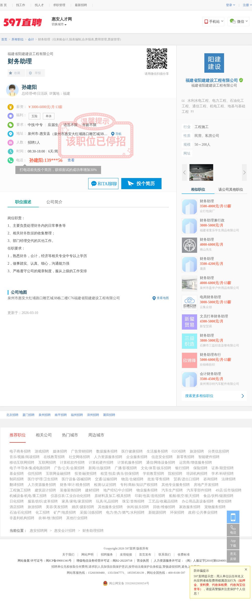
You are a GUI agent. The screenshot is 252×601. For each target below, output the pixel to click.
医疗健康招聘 (132, 451)
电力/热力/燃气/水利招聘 (125, 512)
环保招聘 (177, 512)
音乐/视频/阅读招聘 (25, 457)
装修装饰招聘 (70, 490)
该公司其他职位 (230, 189)
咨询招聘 (210, 479)
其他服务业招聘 (110, 507)
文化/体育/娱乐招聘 (156, 468)
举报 (38, 73)
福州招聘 (77, 415)
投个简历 (146, 183)
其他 (41, 241)
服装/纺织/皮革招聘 (43, 501)
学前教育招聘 (153, 473)
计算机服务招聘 (129, 462)
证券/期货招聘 (222, 468)
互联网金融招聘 (58, 473)
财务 (37, 226)
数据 (30, 233)
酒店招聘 (17, 507)
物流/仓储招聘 (132, 479)
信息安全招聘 (162, 457)
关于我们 (68, 554)
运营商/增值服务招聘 (195, 462)
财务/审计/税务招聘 (75, 485)
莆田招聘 (109, 415)
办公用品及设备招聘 (197, 501)
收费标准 (184, 554)
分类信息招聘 (218, 451)
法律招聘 (229, 479)
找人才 (39, 5)
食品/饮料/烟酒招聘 (218, 496)
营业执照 (143, 560)
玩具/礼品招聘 (107, 501)
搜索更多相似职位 (199, 396)
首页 (4, 39)
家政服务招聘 (189, 507)
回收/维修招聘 (164, 507)
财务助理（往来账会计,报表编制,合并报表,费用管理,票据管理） (80, 39)
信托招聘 (35, 473)
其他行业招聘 (76, 518)
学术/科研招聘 (222, 473)
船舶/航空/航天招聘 (184, 496)
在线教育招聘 (54, 457)
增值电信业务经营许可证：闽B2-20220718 (104, 560)
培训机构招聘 (196, 473)
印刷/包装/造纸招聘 (150, 496)
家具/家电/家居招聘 (77, 501)
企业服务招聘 (136, 457)
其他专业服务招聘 (176, 485)
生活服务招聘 (157, 451)
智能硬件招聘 (208, 457)
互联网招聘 (47, 462)
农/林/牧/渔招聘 (50, 518)
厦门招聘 (28, 415)
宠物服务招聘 (215, 507)
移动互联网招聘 (22, 462)
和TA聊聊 (107, 183)
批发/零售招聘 (158, 479)
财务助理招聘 (93, 531)
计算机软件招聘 (72, 462)
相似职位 (198, 189)
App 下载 (233, 543)
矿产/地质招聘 (65, 512)
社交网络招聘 (79, 457)
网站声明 (87, 554)
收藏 (17, 73)
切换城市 (59, 24)
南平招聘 (61, 415)
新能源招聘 (157, 512)
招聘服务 (107, 554)
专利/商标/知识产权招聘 (139, 485)
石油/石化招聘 (21, 512)
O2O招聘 (179, 451)
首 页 (3, 5)
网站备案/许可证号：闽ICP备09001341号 (45, 560)
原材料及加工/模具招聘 (112, 496)
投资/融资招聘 (86, 473)
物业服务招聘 (147, 490)
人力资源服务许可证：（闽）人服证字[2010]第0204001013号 (194, 560)
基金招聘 (17, 473)
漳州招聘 (93, 415)
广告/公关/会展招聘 (69, 468)
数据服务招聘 (106, 451)
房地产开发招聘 (206, 485)
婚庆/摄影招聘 (83, 507)
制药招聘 (17, 479)
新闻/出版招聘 (99, 468)
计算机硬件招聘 (101, 462)
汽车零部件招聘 (199, 490)
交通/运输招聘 (106, 479)
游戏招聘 (42, 451)
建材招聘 (92, 490)
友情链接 (126, 554)
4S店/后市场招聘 (228, 490)
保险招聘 (200, 468)
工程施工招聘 (20, 490)
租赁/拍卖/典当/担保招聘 (120, 473)
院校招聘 (175, 473)
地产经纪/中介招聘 (118, 490)
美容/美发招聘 (57, 507)
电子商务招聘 (20, 451)
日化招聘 (17, 501)
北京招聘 (12, 415)
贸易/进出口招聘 (186, 479)
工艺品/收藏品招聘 (163, 501)
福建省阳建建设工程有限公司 (30, 54)
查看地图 (163, 298)
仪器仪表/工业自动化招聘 (70, 496)
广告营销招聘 (81, 451)
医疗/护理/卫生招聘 (43, 479)
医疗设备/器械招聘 (76, 479)
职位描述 (23, 202)
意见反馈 (233, 556)
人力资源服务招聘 (108, 457)
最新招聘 (81, 5)
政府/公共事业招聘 (202, 512)
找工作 (20, 5)
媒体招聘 (60, 451)
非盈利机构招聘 (22, 518)
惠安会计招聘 (64, 531)
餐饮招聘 (224, 501)
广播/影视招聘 (126, 468)
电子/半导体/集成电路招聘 (30, 468)
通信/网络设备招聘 (160, 462)
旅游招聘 (197, 451)
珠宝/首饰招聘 (133, 501)
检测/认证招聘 (105, 485)
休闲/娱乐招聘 (138, 507)
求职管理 (59, 5)
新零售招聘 (185, 457)
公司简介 (54, 202)
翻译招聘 (17, 485)
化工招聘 (43, 512)
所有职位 (18, 39)
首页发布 (145, 554)
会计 (31, 39)
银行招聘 (182, 468)
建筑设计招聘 (45, 490)
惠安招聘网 (38, 531)
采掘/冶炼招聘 (91, 512)
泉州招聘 (45, 415)
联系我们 (165, 554)
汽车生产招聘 (172, 490)
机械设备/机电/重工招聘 (28, 496)
